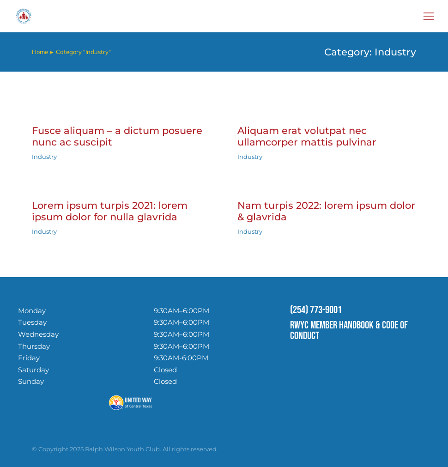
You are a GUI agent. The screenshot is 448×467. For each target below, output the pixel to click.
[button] (428, 16)
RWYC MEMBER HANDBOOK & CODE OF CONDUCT (349, 330)
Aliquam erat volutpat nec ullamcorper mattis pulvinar (306, 136)
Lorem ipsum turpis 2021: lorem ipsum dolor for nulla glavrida (110, 211)
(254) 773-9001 (316, 309)
